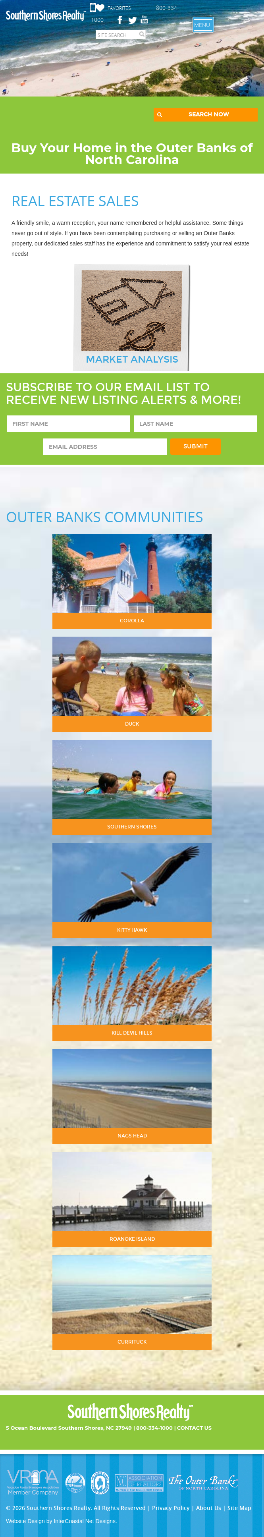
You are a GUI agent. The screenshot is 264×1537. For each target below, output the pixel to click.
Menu (202, 25)
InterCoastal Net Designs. (85, 1521)
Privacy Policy (171, 1508)
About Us (208, 1508)
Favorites (119, 8)
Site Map (239, 1508)
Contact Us (194, 1428)
